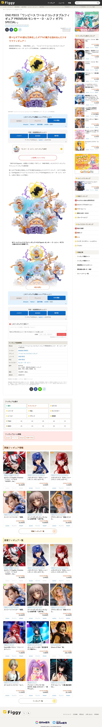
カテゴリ (53, 406)
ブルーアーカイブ (82, 217)
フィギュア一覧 (38, 701)
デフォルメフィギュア (22, 25)
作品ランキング (81, 196)
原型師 (53, 416)
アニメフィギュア (10, 25)
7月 (65, 421)
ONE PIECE (17, 7)
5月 (43, 421)
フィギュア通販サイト (83, 256)
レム (78, 237)
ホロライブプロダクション (84, 205)
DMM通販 (56, 120)
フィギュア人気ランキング (85, 36)
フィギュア (51, 3)
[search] (98, 2)
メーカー (9, 416)
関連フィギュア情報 (13, 447)
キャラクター (55, 411)
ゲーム (10, 514)
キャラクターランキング (84, 224)
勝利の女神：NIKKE (83, 213)
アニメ (10, 682)
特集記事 (79, 252)
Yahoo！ (32, 124)
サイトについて (67, 714)
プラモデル (41, 475)
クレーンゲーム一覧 (83, 273)
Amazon (25, 124)
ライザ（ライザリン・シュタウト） (87, 241)
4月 (32, 421)
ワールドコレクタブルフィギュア (27, 353)
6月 (54, 421)
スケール (16, 475)
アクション (35, 475)
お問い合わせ (89, 714)
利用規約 (96, 714)
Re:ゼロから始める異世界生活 (85, 200)
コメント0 (68, 28)
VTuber (11, 475)
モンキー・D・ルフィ (33, 7)
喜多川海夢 (80, 228)
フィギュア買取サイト (83, 261)
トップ (4, 7)
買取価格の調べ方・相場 (84, 269)
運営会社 (81, 714)
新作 (8, 406)
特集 (69, 3)
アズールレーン (81, 209)
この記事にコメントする (38, 158)
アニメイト (15, 438)
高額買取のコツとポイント (84, 265)
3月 (21, 421)
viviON (46, 124)
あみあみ (37, 136)
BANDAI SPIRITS (23, 350)
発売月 (8, 426)
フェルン (79, 245)
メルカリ (19, 136)
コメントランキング (83, 178)
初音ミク (79, 233)
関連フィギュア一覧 (37, 531)
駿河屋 (56, 136)
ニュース (61, 3)
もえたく (41, 140)
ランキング (32, 406)
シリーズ (9, 411)
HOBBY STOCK (30, 438)
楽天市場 (39, 124)
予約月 (8, 421)
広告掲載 (75, 714)
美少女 (6, 475)
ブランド (31, 416)
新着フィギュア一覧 (13, 540)
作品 (30, 411)
